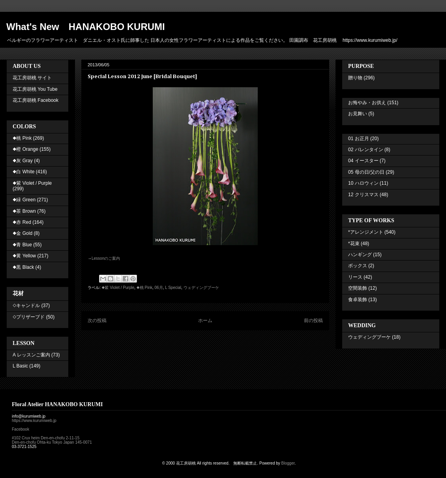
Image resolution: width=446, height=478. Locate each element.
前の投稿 (313, 320)
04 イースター (363, 160)
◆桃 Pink (144, 287)
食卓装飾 (357, 299)
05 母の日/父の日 (366, 172)
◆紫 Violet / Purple (118, 287)
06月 (159, 287)
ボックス (357, 265)
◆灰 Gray (23, 160)
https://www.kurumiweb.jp (34, 420)
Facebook (20, 429)
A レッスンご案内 (31, 355)
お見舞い (357, 113)
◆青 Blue (22, 244)
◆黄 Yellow (24, 256)
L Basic (20, 366)
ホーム (205, 320)
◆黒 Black (23, 267)
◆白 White (23, 171)
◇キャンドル (26, 305)
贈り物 (355, 78)
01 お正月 (358, 138)
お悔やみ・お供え (367, 102)
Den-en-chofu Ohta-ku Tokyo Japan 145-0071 (52, 442)
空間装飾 (357, 288)
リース (355, 277)
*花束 (354, 243)
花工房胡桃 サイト (32, 78)
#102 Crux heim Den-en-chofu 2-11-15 (45, 438)
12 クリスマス (363, 194)
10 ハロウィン (363, 183)
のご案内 (106, 258)
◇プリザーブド (29, 317)
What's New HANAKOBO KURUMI (85, 26)
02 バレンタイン (365, 149)
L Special (173, 287)
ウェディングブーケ (201, 287)
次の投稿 (97, 320)
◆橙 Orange (25, 149)
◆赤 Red (22, 222)
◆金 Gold (22, 233)
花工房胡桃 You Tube (35, 89)
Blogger (288, 463)
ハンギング (360, 254)
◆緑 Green (24, 199)
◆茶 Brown (24, 211)
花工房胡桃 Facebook (35, 100)
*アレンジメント (365, 232)
